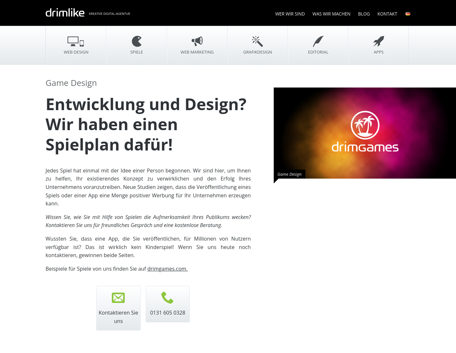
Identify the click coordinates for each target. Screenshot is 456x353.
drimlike (65, 12)
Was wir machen (332, 14)
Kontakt (387, 14)
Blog (364, 14)
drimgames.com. (167, 268)
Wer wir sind (290, 14)
